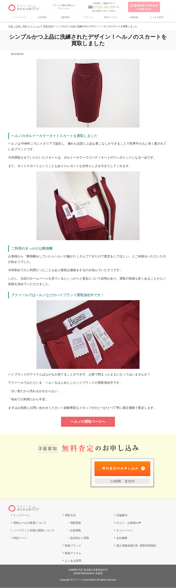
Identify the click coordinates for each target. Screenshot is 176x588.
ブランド (88, 17)
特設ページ (20, 538)
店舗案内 (121, 515)
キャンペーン (124, 530)
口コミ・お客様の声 (128, 523)
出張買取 (42, 17)
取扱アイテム (111, 17)
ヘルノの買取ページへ (88, 421)
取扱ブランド (73, 545)
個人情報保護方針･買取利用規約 (136, 545)
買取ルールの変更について (29, 523)
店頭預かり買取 (79, 538)
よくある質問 (156, 17)
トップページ (19, 17)
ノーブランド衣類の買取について (33, 530)
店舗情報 (133, 17)
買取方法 (70, 515)
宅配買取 (65, 17)
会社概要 (121, 538)
